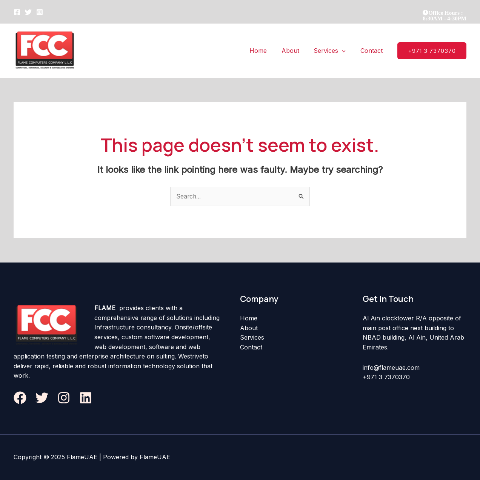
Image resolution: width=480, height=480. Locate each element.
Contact (251, 347)
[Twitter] (28, 12)
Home (248, 318)
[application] (345, 50)
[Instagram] (39, 12)
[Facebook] (17, 12)
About (249, 328)
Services (252, 338)
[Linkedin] (85, 397)
